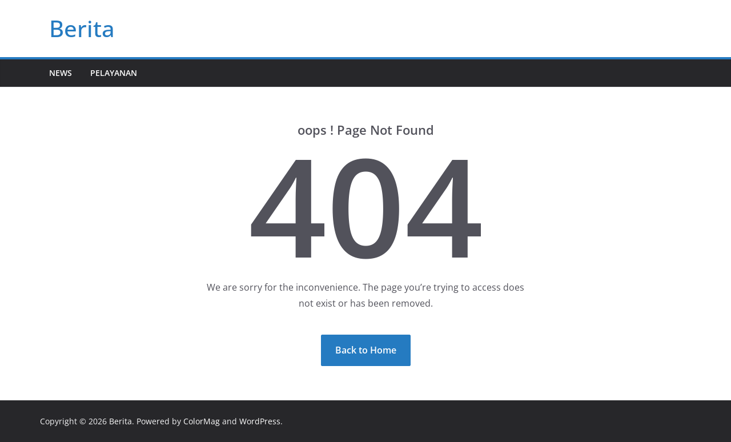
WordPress (259, 421)
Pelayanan (113, 72)
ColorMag (201, 421)
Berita (82, 28)
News (60, 72)
